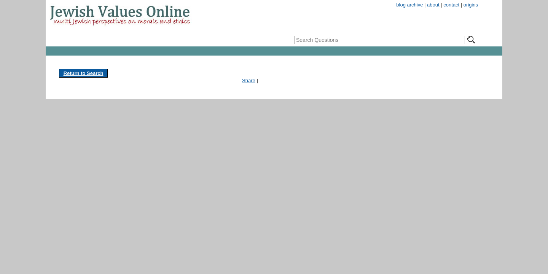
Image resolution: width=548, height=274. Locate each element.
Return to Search (84, 73)
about (433, 5)
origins (471, 5)
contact (451, 5)
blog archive (409, 5)
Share (248, 80)
